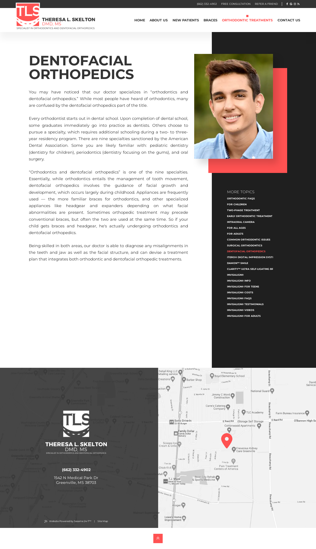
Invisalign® (235, 274)
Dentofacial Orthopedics (246, 251)
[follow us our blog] (298, 4)
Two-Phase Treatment (243, 210)
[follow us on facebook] (287, 4)
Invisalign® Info (239, 280)
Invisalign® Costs (240, 292)
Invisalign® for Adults (244, 315)
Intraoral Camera (241, 221)
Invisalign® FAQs (239, 298)
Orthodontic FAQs (241, 198)
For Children (237, 204)
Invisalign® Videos (240, 310)
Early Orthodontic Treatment (249, 216)
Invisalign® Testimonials (245, 304)
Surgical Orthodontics (244, 245)
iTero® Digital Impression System (251, 257)
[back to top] (158, 538)
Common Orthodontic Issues (248, 239)
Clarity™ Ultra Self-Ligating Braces (254, 268)
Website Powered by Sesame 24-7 (67, 521)
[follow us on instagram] (294, 4)
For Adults (235, 233)
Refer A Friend (266, 3)
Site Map (102, 521)
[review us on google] (291, 4)
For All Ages (236, 227)
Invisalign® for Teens (243, 286)
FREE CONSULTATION (236, 3)
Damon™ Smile (237, 263)
